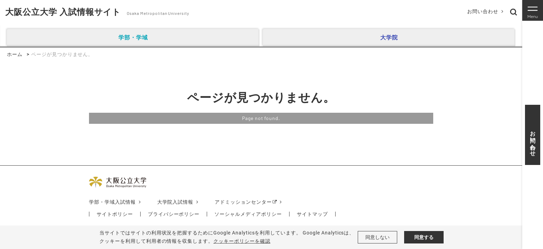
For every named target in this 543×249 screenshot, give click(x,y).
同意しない (377, 237)
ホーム (15, 54)
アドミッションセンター (243, 202)
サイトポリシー (115, 214)
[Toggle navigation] (532, 10)
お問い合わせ (482, 11)
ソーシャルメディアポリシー (248, 214)
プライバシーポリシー (174, 214)
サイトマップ (312, 214)
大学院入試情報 (175, 202)
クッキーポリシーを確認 (241, 241)
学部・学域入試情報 (112, 202)
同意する (424, 237)
